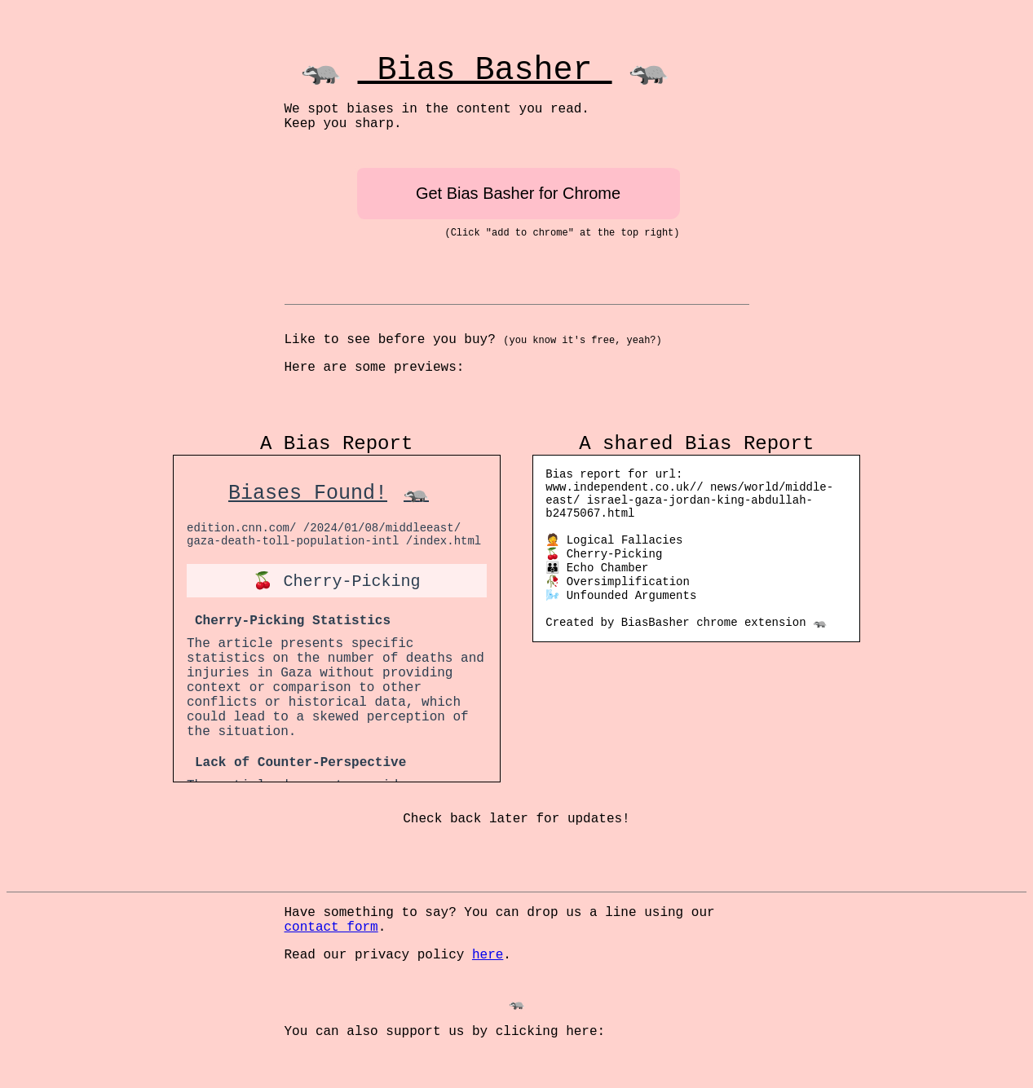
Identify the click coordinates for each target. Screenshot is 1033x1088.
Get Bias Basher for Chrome (518, 193)
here (487, 955)
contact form (331, 927)
